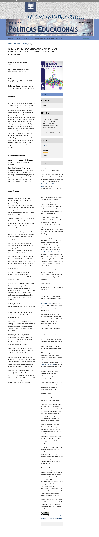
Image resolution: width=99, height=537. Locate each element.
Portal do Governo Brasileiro (13, 1)
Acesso (88, 22)
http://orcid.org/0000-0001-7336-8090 (17, 71)
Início (10, 44)
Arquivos (26, 38)
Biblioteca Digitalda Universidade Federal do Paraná (56, 17)
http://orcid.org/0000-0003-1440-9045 (17, 66)
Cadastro (81, 22)
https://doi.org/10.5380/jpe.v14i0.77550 (20, 81)
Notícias (59, 38)
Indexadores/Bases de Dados (43, 38)
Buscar (86, 38)
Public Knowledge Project (51, 252)
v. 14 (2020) (24, 44)
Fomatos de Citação (50, 132)
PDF (44, 94)
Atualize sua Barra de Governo (33, 1)
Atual (18, 38)
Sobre (10, 38)
